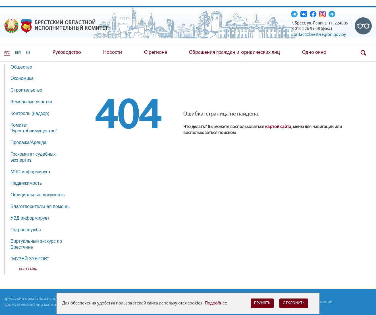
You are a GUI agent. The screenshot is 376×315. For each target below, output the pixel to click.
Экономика (25, 78)
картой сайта (278, 127)
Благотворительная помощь (40, 206)
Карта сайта (28, 269)
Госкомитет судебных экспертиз (33, 157)
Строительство (26, 90)
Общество (24, 67)
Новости (112, 52)
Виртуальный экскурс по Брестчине (36, 244)
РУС (7, 53)
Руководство (67, 52)
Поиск (363, 52)
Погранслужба (26, 229)
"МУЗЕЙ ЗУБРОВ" (33, 258)
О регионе (155, 52)
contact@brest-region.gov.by (319, 34)
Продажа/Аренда (31, 142)
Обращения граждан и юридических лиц (234, 52)
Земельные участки (31, 101)
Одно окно (314, 52)
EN (28, 53)
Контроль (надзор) (33, 113)
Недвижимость (29, 183)
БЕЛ (18, 53)
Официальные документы (38, 194)
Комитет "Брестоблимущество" (37, 128)
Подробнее (216, 303)
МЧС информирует (33, 171)
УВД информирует (30, 218)
